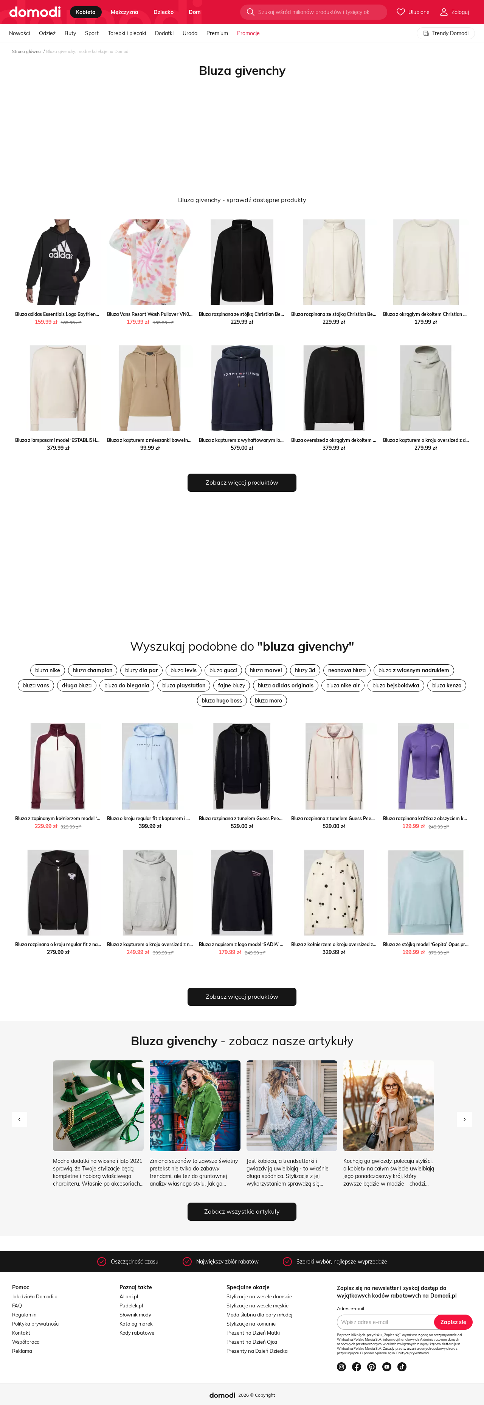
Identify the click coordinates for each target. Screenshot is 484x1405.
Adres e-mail (350, 1308)
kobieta (86, 12)
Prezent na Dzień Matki (253, 1333)
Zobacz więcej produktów (242, 482)
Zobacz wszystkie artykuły (242, 1211)
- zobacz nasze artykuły (242, 1040)
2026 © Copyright (256, 1395)
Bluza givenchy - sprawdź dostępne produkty (242, 200)
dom (195, 12)
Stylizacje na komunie (251, 1324)
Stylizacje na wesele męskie (257, 1305)
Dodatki (164, 33)
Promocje (248, 33)
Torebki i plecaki (127, 33)
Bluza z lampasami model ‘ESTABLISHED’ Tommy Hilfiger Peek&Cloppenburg (97, 440)
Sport (92, 33)
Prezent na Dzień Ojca (251, 1342)
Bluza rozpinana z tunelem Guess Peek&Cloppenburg (255, 818)
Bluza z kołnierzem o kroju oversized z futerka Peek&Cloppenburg (361, 944)
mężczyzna (124, 12)
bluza (47, 670)
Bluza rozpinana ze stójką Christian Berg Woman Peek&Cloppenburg (272, 314)
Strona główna (26, 51)
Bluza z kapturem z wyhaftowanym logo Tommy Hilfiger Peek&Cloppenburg (280, 440)
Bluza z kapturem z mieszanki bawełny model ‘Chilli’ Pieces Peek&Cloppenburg (191, 440)
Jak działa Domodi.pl (35, 1296)
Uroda (190, 33)
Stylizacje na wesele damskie (259, 1296)
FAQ (17, 1305)
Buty (70, 33)
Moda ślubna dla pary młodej (259, 1315)
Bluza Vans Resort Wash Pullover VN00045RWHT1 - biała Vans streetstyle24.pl (192, 314)
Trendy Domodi (445, 33)
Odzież (47, 33)
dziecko (164, 12)
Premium (217, 33)
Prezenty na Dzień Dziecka (257, 1351)
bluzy (141, 670)
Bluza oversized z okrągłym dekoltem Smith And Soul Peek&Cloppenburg (369, 440)
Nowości (19, 33)
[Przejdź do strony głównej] (35, 12)
